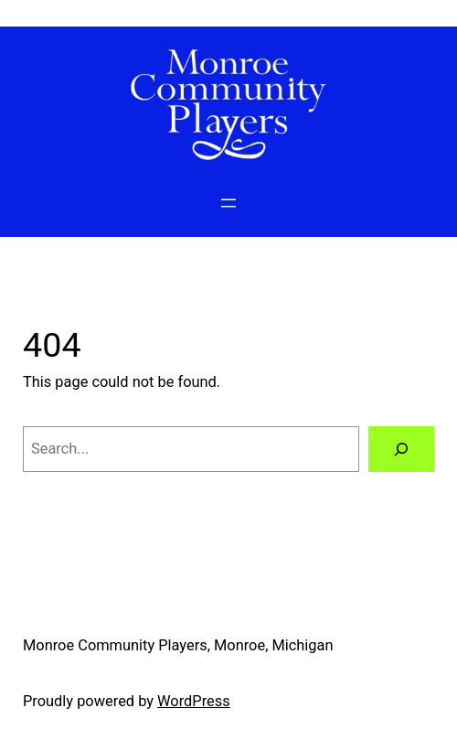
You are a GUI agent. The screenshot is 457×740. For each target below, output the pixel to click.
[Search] (401, 449)
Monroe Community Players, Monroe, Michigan (178, 645)
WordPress (193, 701)
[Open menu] (228, 203)
